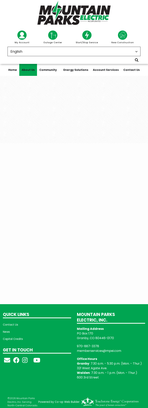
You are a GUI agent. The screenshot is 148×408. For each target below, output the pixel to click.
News (6, 332)
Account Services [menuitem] (106, 70)
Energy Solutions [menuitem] (75, 70)
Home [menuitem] (12, 70)
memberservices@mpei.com (99, 351)
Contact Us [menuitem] (131, 70)
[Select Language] (74, 51)
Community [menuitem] (48, 70)
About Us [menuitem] (28, 70)
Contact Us (10, 325)
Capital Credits (13, 339)
